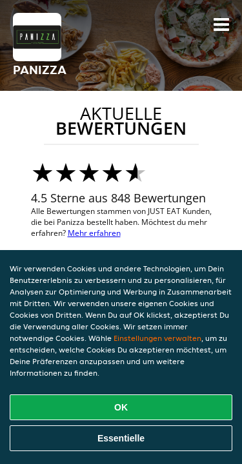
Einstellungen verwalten (157, 338)
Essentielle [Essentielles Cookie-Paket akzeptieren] (121, 438)
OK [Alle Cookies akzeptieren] (121, 407)
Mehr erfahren (94, 232)
